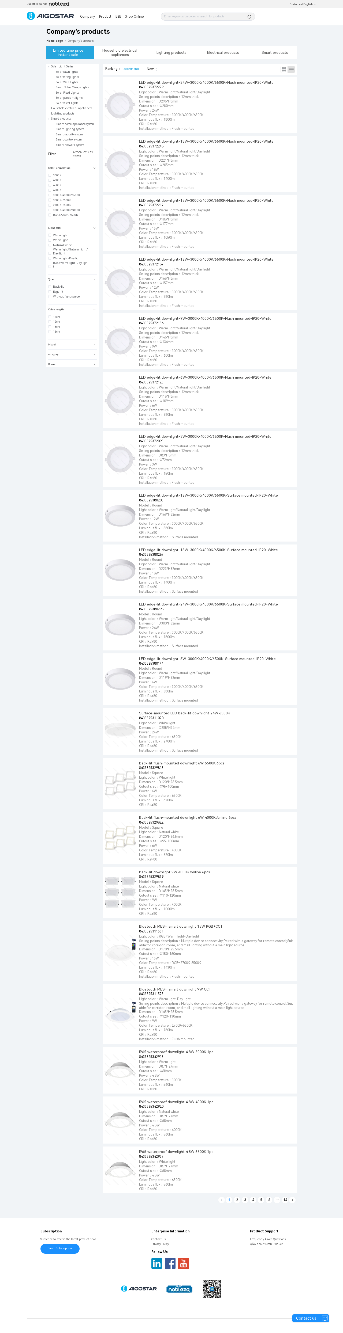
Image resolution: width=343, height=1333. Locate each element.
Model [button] (71, 344)
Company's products (81, 41)
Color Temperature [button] (71, 167)
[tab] (72, 168)
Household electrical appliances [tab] (119, 52)
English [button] (309, 4)
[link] (81, 41)
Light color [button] (71, 227)
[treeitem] (72, 85)
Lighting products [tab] (171, 52)
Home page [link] (54, 41)
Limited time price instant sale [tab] (68, 52)
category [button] (71, 354)
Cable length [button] (71, 309)
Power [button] (71, 364)
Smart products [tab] (275, 52)
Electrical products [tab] (223, 52)
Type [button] (71, 279)
